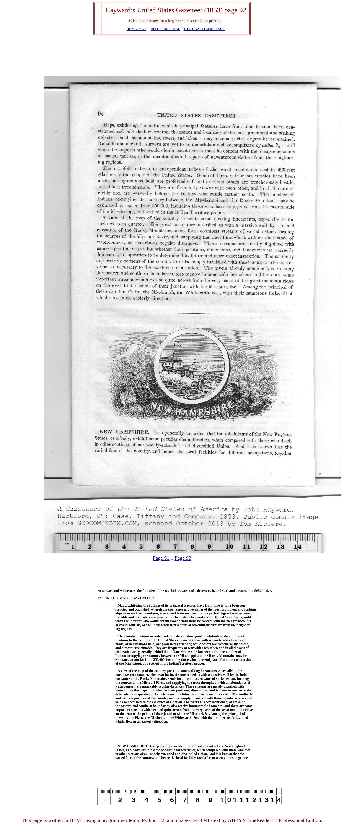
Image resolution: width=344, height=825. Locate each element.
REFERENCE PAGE (165, 29)
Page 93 (183, 558)
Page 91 (161, 558)
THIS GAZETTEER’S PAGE (204, 29)
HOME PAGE (136, 29)
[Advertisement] (21, 133)
